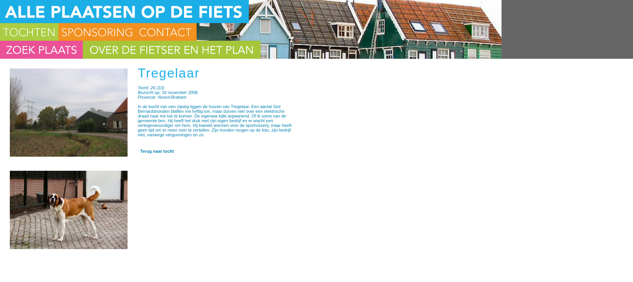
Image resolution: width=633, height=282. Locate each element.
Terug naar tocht (157, 151)
